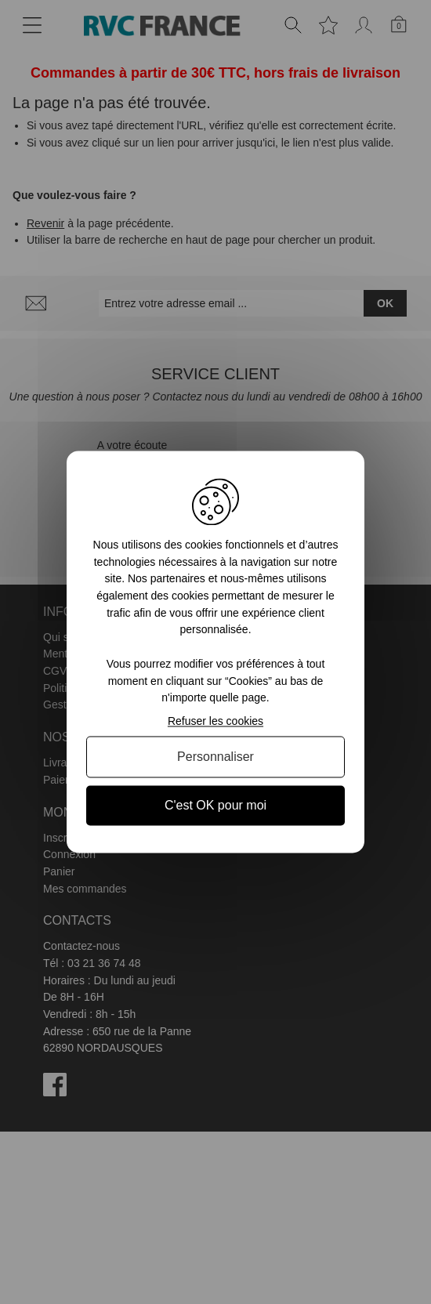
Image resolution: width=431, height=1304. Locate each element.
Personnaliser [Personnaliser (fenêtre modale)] (215, 756)
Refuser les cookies (215, 721)
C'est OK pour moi (215, 805)
